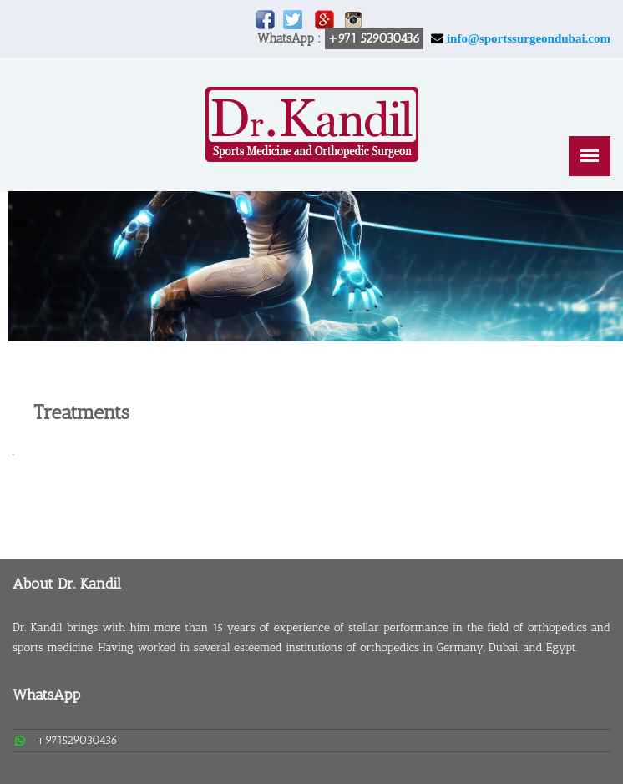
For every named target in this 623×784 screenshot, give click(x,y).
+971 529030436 (374, 38)
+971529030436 (77, 740)
